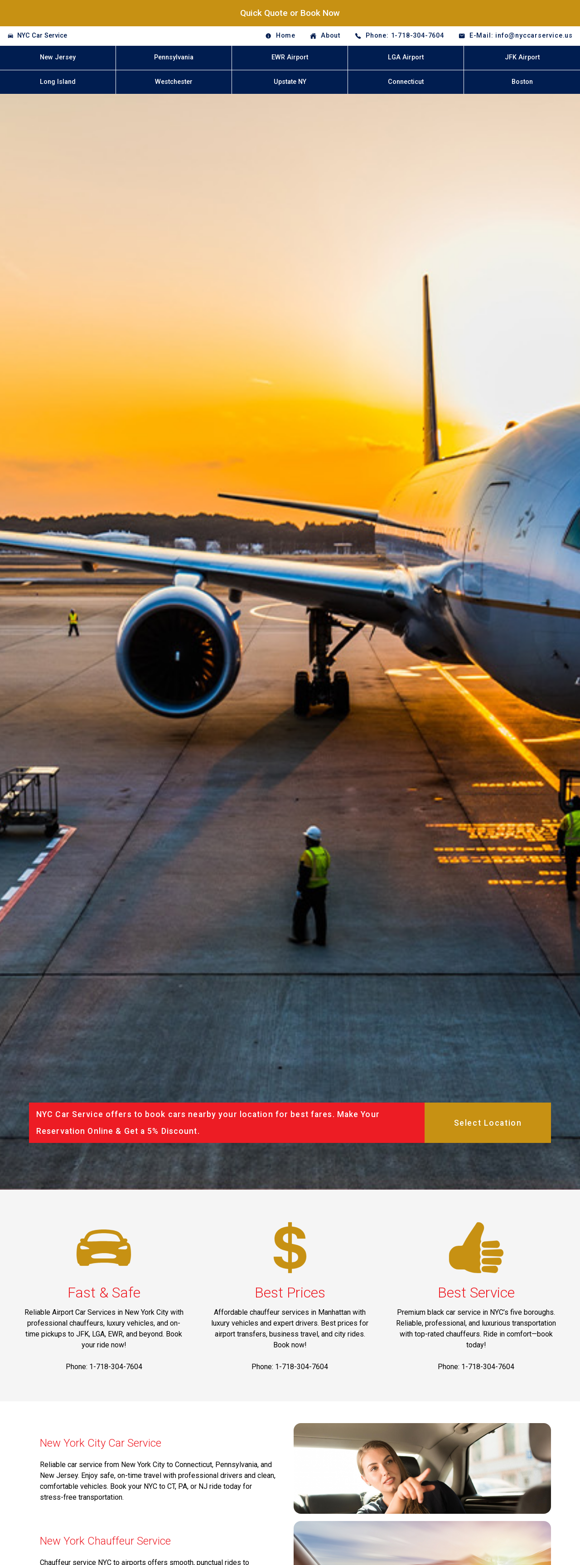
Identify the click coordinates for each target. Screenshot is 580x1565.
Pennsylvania (173, 57)
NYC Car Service (42, 35)
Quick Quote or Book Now (290, 13)
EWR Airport (289, 57)
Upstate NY (290, 82)
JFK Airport (522, 57)
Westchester (174, 82)
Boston (522, 82)
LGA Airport (406, 57)
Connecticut (406, 82)
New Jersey (58, 57)
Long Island (58, 82)
